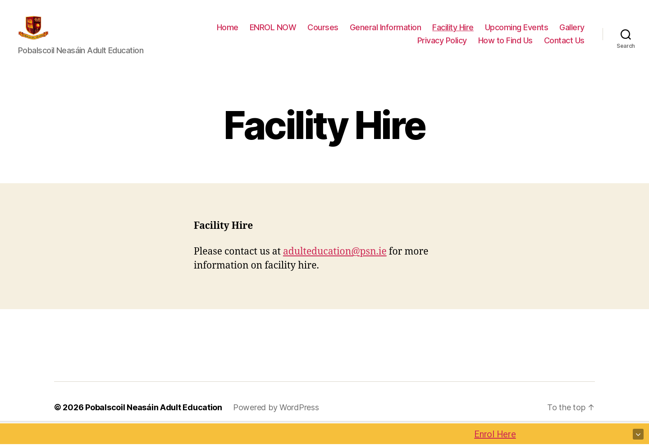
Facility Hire (453, 33)
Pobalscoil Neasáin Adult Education (153, 419)
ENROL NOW (273, 33)
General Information (385, 33)
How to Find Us (505, 46)
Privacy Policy (442, 46)
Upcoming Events (516, 33)
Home (227, 33)
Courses (322, 33)
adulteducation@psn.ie (335, 264)
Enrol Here (498, 434)
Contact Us (564, 46)
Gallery (572, 33)
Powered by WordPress (276, 419)
